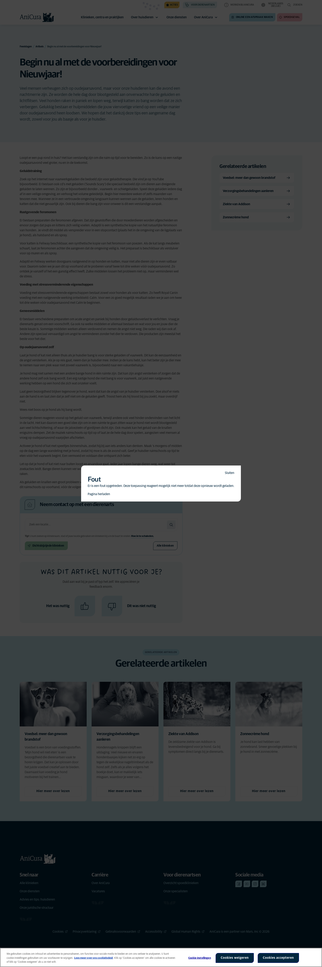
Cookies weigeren (235, 957)
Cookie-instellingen (199, 958)
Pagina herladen (99, 494)
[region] (161, 957)
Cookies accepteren (278, 957)
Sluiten (229, 473)
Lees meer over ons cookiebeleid (93, 958)
